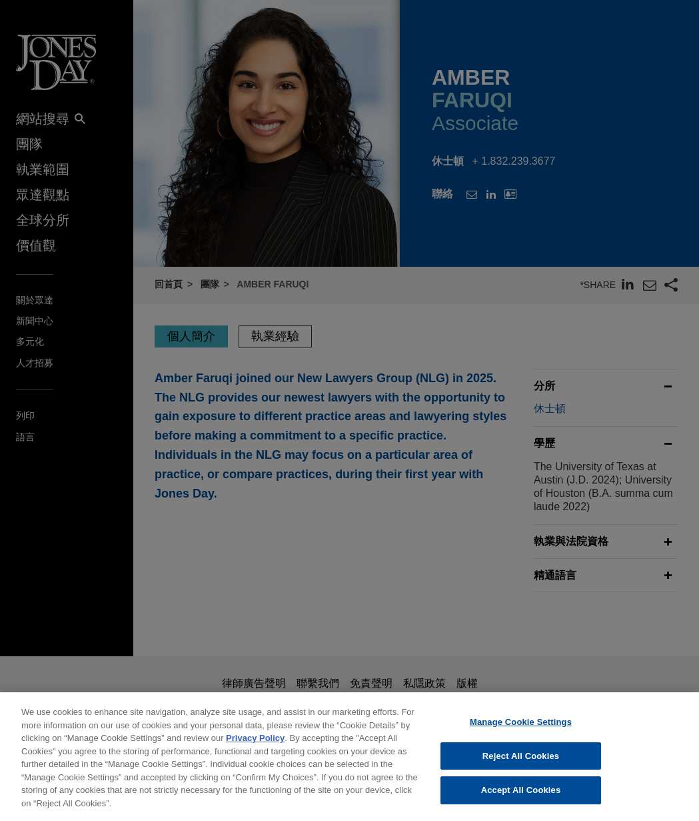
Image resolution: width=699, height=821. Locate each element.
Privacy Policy (255, 746)
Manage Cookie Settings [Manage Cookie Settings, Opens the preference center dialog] (521, 730)
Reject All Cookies (520, 764)
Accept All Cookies (521, 798)
